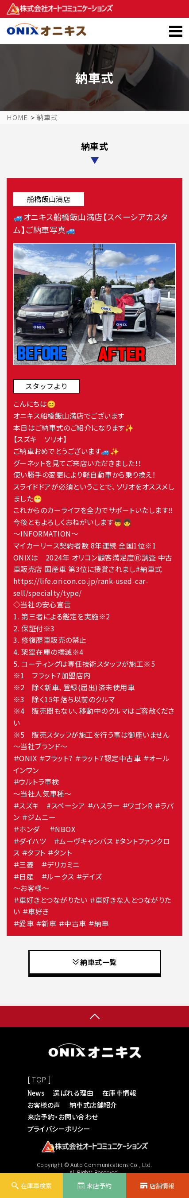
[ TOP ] (39, 1079)
